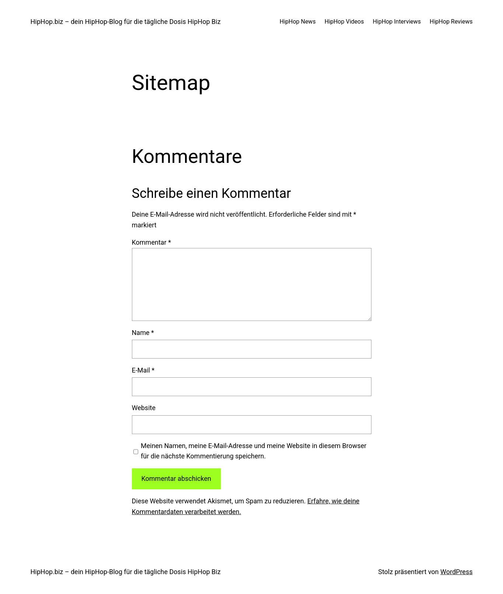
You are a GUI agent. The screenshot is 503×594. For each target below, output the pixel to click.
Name (143, 332)
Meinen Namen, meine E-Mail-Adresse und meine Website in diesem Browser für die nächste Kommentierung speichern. (253, 451)
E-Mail (143, 370)
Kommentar (151, 242)
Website (144, 408)
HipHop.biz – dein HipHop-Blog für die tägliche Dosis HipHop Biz (126, 21)
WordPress (456, 572)
